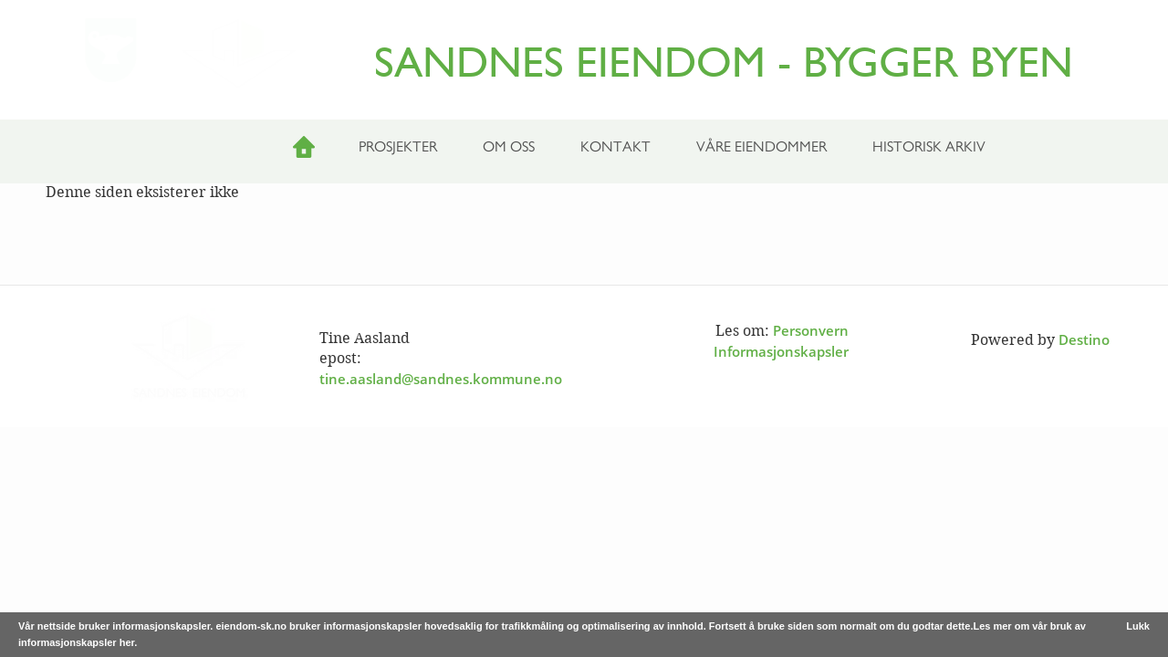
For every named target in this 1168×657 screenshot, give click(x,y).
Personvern (811, 330)
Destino (1084, 339)
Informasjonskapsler (781, 351)
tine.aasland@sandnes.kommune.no (440, 379)
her (127, 642)
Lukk (1138, 625)
